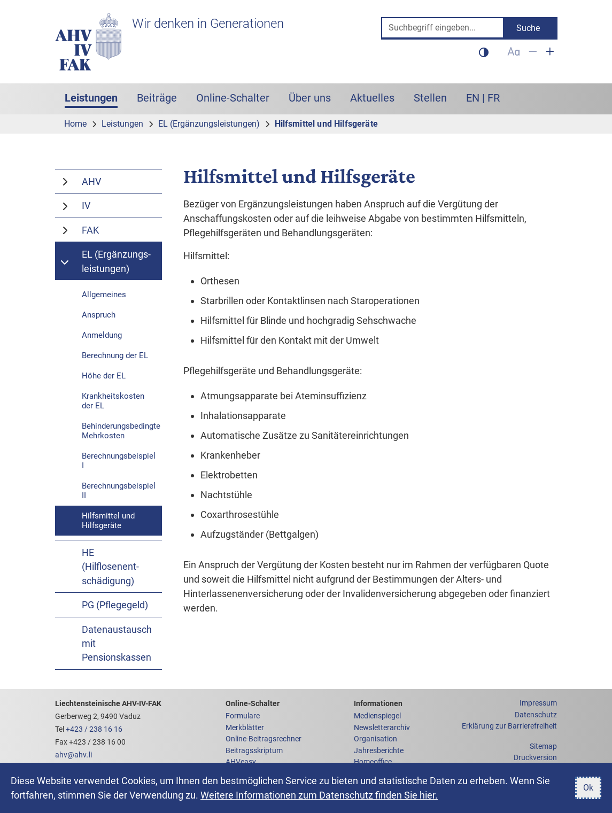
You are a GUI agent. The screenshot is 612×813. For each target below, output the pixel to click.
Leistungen (96, 96)
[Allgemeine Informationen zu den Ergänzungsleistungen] (108, 294)
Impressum (538, 703)
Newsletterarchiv (382, 727)
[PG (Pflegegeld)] (108, 604)
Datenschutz (536, 714)
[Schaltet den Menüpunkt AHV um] (65, 181)
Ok (588, 788)
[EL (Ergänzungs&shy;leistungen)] (119, 261)
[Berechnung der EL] (108, 355)
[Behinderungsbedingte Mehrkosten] (108, 431)
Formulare (243, 716)
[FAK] (119, 230)
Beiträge (157, 97)
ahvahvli (73, 755)
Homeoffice (373, 761)
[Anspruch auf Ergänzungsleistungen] (108, 315)
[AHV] (119, 181)
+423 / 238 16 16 (94, 729)
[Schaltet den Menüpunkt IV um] (65, 205)
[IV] (119, 205)
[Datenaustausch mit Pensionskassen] (108, 643)
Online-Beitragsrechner (263, 739)
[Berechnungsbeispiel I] (108, 461)
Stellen (430, 97)
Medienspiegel (377, 716)
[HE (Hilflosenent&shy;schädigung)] (108, 566)
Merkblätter (245, 727)
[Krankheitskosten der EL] (108, 401)
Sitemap (543, 746)
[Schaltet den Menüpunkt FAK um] (65, 230)
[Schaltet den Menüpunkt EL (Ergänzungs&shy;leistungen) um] (65, 261)
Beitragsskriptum (254, 750)
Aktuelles (372, 97)
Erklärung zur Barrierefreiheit (509, 726)
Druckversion (535, 757)
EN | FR (483, 97)
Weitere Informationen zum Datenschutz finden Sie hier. (319, 795)
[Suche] (442, 28)
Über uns (310, 97)
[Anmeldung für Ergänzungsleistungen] (108, 335)
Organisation (375, 739)
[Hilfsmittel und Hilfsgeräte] (108, 521)
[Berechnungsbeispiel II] (108, 491)
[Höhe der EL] (108, 376)
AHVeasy (241, 761)
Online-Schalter (232, 97)
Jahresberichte (379, 750)
